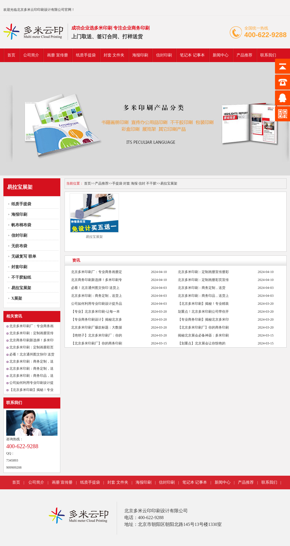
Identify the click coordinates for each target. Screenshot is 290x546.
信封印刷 (164, 55)
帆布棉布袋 (21, 225)
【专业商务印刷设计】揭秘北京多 (96, 319)
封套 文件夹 (114, 55)
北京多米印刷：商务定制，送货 (201, 288)
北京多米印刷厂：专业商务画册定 (96, 272)
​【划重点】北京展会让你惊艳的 (201, 343)
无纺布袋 (19, 246)
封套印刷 (19, 267)
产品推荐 (244, 55)
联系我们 (268, 55)
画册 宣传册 (57, 55)
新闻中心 (221, 55)
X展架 (16, 298)
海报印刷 (140, 55)
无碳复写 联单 (23, 256)
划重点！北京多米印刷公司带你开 (203, 312)
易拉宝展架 (21, 288)
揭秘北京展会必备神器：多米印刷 (203, 335)
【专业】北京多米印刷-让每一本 (95, 312)
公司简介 (31, 55)
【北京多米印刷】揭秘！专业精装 (203, 304)
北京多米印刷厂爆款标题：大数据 (96, 327)
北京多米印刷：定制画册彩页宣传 (203, 280)
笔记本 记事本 (192, 55)
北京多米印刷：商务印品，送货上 (203, 296)
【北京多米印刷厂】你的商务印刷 (203, 327)
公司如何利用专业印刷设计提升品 (96, 304)
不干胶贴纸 (21, 277)
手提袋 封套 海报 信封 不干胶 (134, 183)
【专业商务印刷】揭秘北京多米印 (203, 319)
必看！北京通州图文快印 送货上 (95, 288)
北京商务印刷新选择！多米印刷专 (96, 280)
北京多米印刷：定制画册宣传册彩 (203, 272)
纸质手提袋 (86, 55)
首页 (11, 55)
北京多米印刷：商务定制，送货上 (96, 296)
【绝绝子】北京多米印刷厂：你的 (96, 335)
